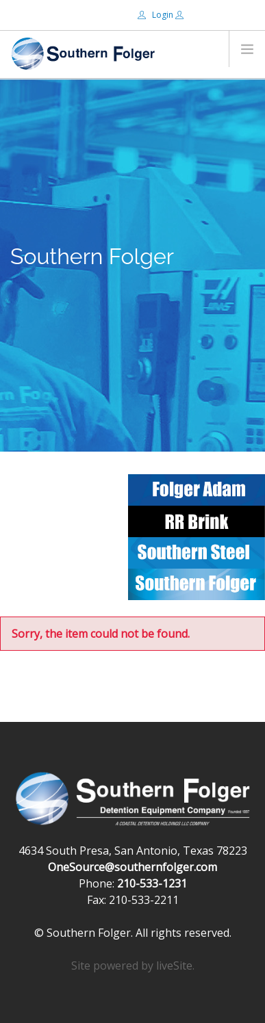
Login (156, 15)
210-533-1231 (152, 883)
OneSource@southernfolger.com (132, 867)
